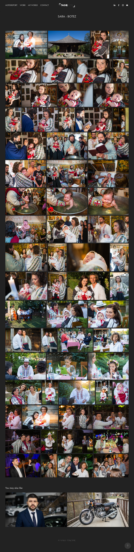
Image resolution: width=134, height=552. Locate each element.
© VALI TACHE (67, 540)
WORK (23, 5)
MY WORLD (33, 5)
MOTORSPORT (11, 5)
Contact (44, 5)
